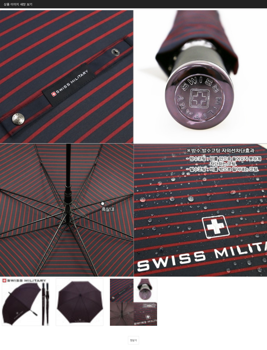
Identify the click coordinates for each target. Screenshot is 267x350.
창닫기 (133, 340)
